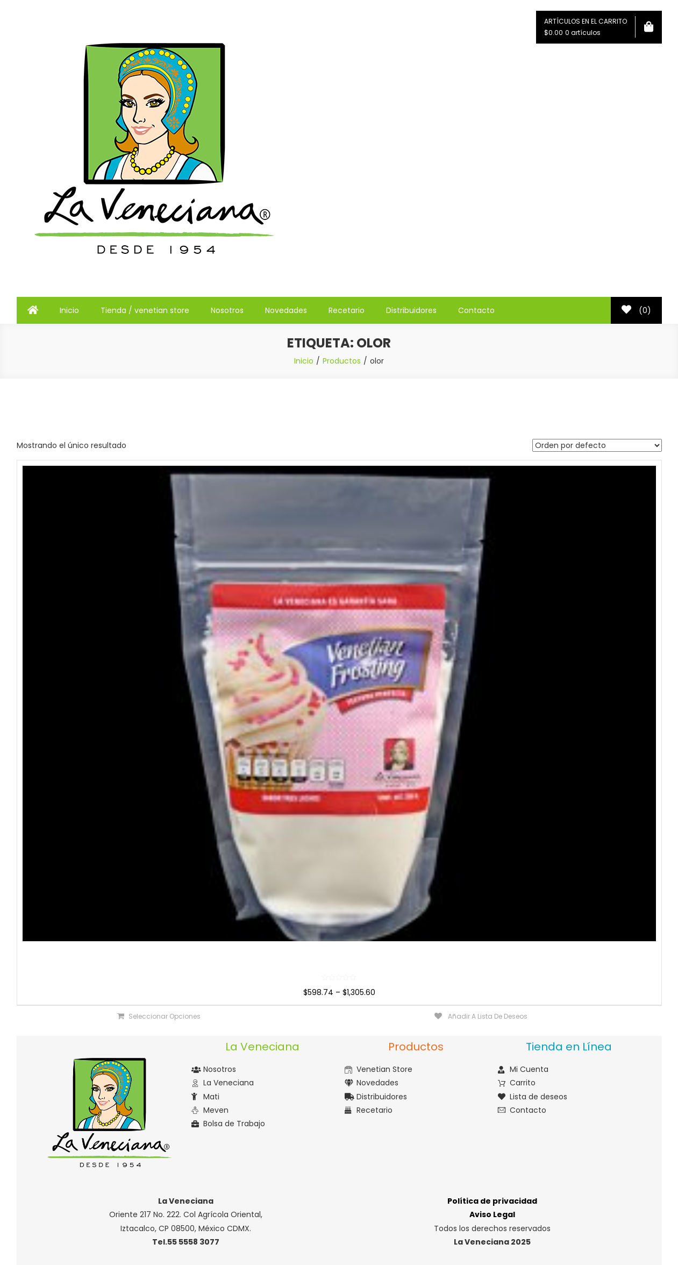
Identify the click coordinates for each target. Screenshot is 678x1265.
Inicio (69, 310)
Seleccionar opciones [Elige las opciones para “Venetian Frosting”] (165, 1016)
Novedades (286, 310)
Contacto (476, 310)
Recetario (347, 310)
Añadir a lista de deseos (486, 1016)
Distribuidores (411, 310)
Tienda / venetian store (145, 310)
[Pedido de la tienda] (597, 445)
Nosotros (227, 310)
